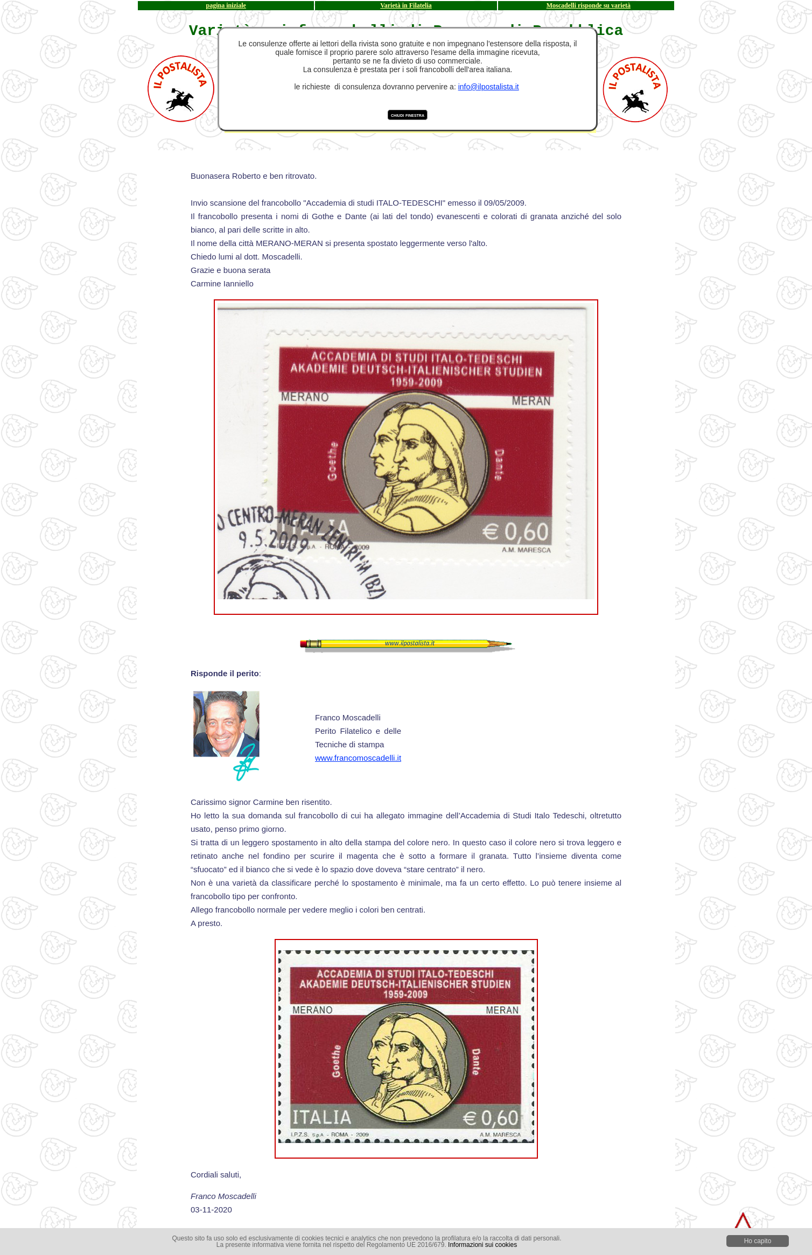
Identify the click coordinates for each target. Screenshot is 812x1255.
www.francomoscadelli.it (358, 757)
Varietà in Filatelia (406, 5)
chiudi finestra (407, 115)
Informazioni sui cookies (482, 1245)
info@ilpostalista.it (488, 86)
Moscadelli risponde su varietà (589, 5)
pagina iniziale (226, 5)
